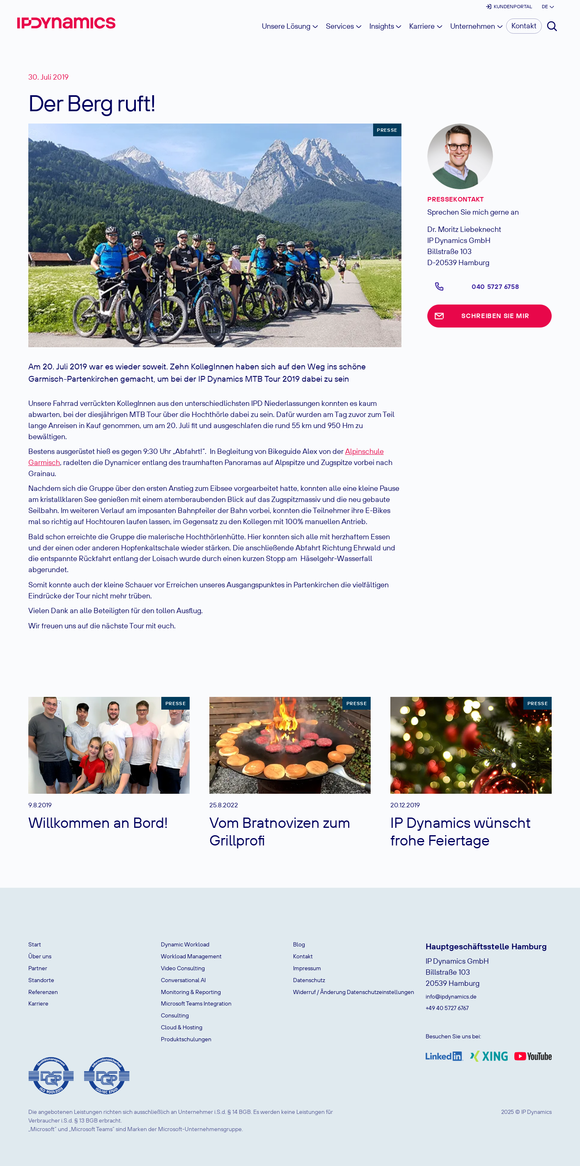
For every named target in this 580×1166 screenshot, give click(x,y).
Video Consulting (183, 968)
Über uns (39, 956)
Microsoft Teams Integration (196, 1003)
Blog (299, 944)
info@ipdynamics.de (451, 996)
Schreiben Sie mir (495, 316)
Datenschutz (309, 980)
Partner (37, 968)
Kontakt (303, 956)
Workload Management (191, 956)
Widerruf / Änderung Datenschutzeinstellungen (353, 992)
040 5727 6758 (495, 286)
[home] (66, 23)
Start (34, 944)
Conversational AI (183, 980)
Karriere (38, 1003)
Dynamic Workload (185, 944)
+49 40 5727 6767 (447, 1008)
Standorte (41, 980)
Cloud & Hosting (181, 1027)
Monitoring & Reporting (191, 992)
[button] (547, 6)
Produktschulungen (186, 1039)
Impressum (307, 968)
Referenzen (43, 992)
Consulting (175, 1015)
